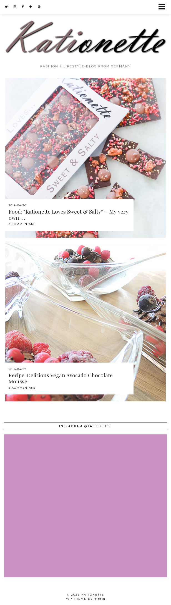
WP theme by (85, 599)
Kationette (92, 594)
